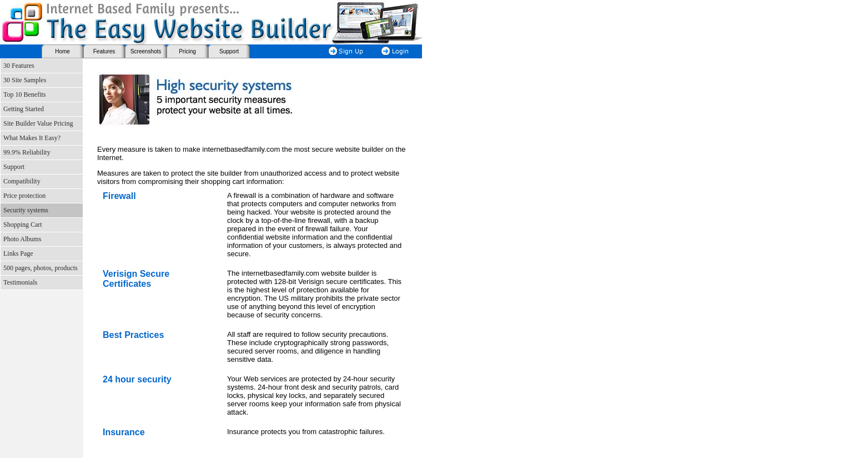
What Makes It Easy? (32, 138)
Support (229, 51)
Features (104, 51)
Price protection (24, 196)
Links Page (18, 253)
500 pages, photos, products (40, 268)
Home (62, 51)
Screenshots (146, 51)
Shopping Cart (22, 224)
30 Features (18, 65)
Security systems (25, 210)
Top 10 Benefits (24, 94)
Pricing (187, 51)
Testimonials (20, 282)
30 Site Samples (24, 80)
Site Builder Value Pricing (38, 123)
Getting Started (23, 109)
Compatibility (22, 181)
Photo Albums (22, 239)
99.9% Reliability (27, 152)
